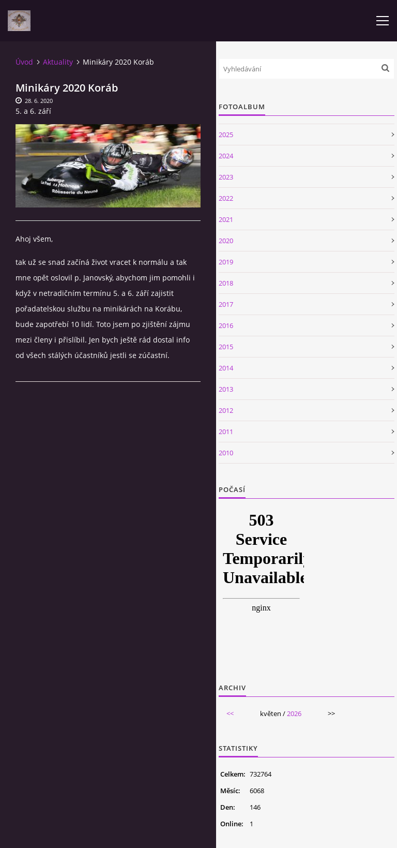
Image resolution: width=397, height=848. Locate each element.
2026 (294, 713)
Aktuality (58, 62)
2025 (226, 134)
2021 (226, 219)
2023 (226, 177)
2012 (226, 410)
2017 (226, 304)
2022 (226, 198)
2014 (226, 368)
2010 (226, 452)
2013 (226, 389)
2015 (226, 346)
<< (230, 713)
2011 (226, 431)
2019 (226, 261)
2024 (226, 155)
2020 (226, 240)
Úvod (24, 62)
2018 (226, 283)
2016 (226, 325)
